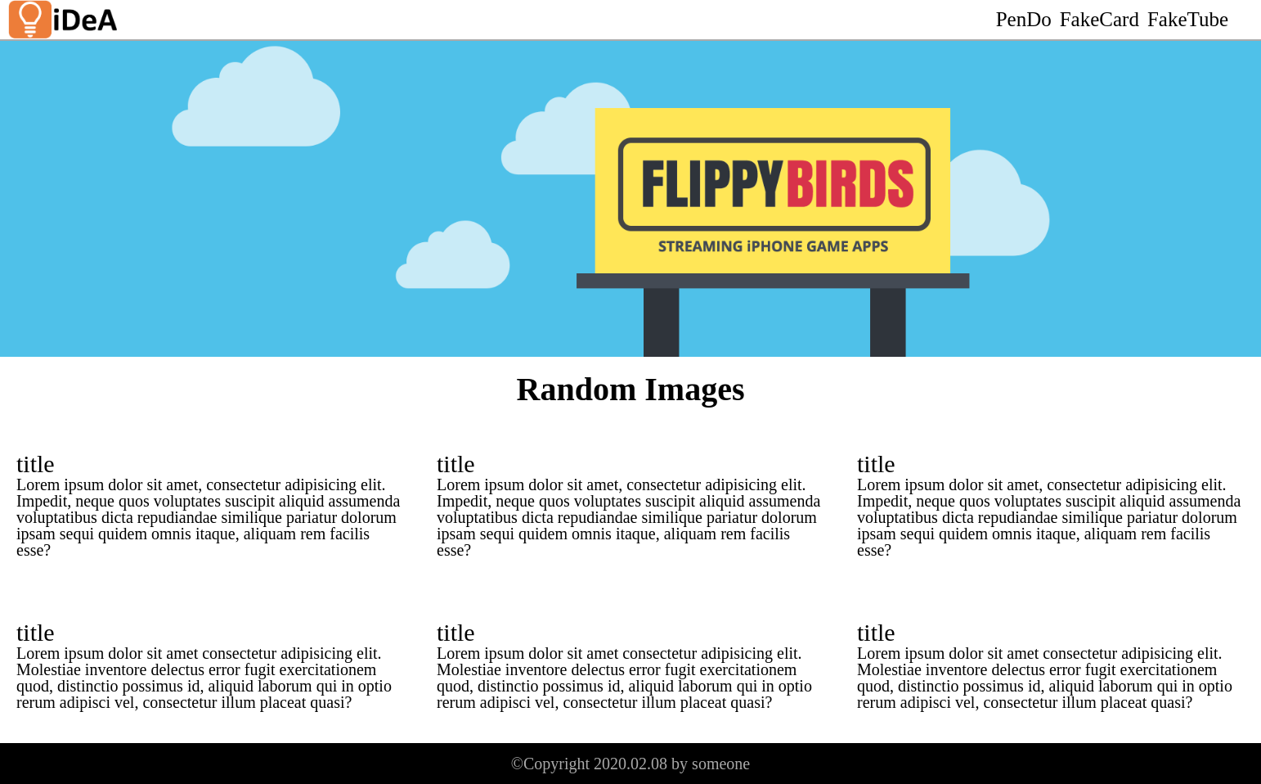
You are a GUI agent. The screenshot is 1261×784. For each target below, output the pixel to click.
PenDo (1024, 19)
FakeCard (1099, 19)
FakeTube (1187, 19)
